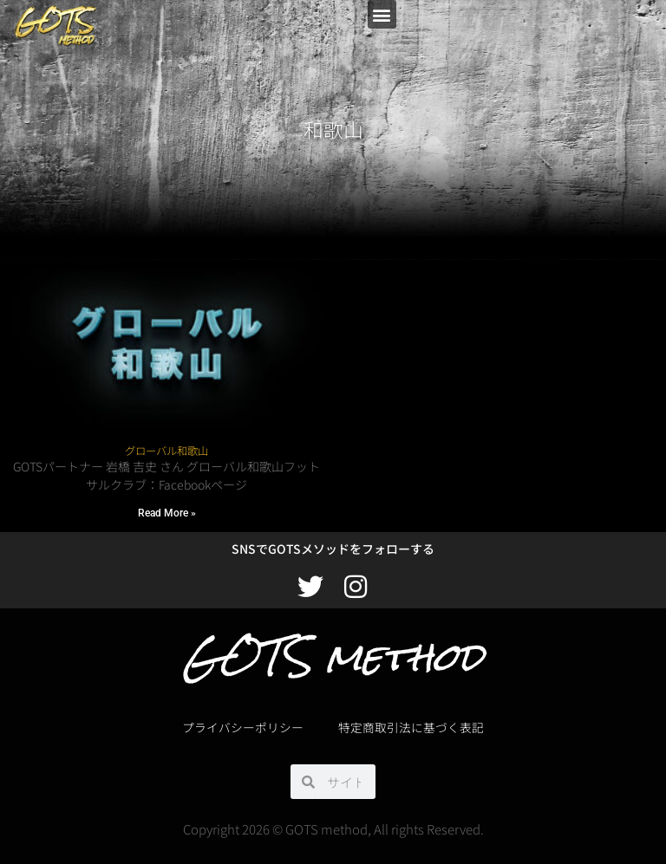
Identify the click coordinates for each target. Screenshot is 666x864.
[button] (382, 14)
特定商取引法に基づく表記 (411, 727)
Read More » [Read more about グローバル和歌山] (167, 513)
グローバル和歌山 (166, 450)
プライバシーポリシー (243, 727)
